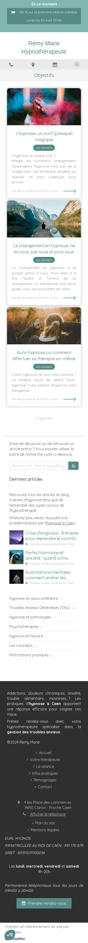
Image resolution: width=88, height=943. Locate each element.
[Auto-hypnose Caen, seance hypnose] (44, 326)
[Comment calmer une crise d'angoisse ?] (16, 537)
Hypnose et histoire (26, 636)
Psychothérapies (23, 626)
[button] (9, 935)
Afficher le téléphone (48, 814)
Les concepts (21, 645)
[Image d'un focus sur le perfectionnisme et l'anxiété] (16, 557)
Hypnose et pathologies (30, 617)
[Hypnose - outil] (44, 106)
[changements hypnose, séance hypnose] (44, 219)
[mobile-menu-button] (77, 64)
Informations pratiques (29, 655)
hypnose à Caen (60, 523)
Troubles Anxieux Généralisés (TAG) (39, 607)
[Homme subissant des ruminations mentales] (16, 577)
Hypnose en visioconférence (33, 598)
